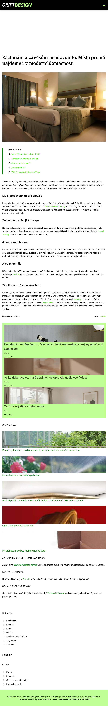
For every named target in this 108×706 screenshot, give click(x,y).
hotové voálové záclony (54, 206)
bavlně (16, 274)
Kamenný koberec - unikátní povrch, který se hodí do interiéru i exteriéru (41, 450)
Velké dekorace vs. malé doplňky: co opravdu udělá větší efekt (45, 377)
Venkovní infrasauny (56, 593)
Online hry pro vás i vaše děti (17, 525)
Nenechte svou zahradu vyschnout (20, 475)
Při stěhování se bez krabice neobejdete (23, 550)
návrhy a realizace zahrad (25, 565)
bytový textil (48, 302)
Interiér (103, 316)
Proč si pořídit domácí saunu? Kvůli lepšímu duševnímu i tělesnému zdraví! (42, 500)
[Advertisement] (54, 27)
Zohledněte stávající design (24, 158)
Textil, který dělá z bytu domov (24, 406)
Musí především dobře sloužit (25, 154)
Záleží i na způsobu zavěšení (25, 172)
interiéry (77, 299)
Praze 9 (26, 579)
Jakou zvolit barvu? (20, 163)
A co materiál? (18, 167)
